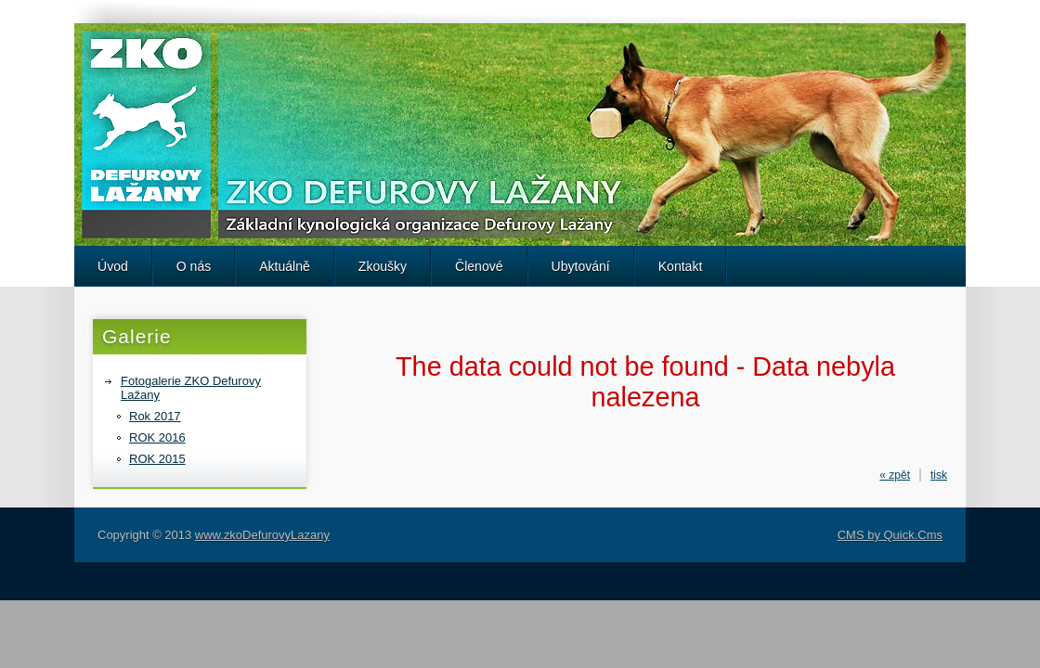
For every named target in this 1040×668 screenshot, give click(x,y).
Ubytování (581, 266)
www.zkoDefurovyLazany (262, 535)
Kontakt (680, 266)
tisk (938, 475)
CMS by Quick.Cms (890, 535)
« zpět (894, 475)
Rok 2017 (155, 416)
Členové (478, 266)
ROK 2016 (157, 437)
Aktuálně (284, 266)
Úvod (113, 266)
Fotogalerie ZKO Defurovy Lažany (191, 388)
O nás (193, 266)
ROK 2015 (157, 459)
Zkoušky (382, 266)
